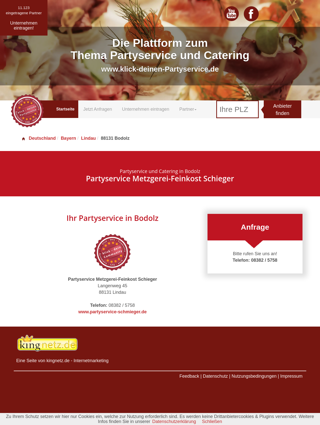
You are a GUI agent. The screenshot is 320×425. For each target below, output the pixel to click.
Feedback (189, 376)
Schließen (212, 421)
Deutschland (38, 138)
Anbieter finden (282, 109)
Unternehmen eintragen (145, 109)
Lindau (88, 138)
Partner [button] (187, 109)
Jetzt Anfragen (97, 109)
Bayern (68, 138)
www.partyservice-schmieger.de (112, 311)
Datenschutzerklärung (174, 421)
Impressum (291, 376)
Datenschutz (215, 376)
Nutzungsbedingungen (254, 376)
